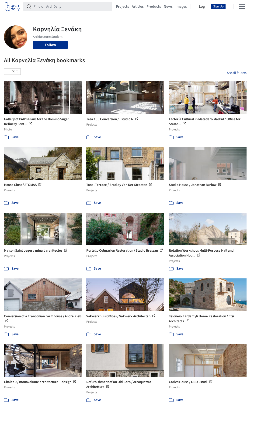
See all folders (237, 73)
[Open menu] (242, 6)
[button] (12, 71)
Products (153, 6)
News (168, 6)
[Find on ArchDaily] (71, 6)
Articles (138, 6)
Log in (204, 6)
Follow (50, 45)
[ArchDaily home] (12, 6)
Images (181, 6)
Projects (122, 6)
